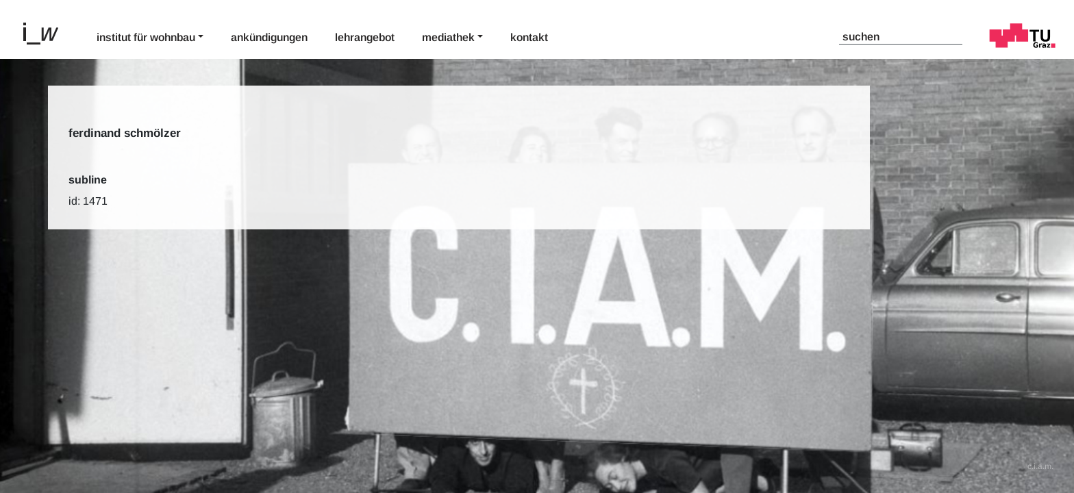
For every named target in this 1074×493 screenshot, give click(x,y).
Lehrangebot (365, 37)
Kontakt (529, 37)
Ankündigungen (269, 37)
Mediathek (448, 37)
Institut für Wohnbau (146, 37)
